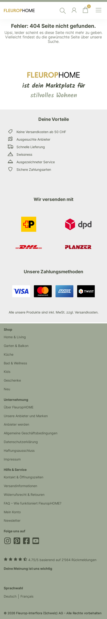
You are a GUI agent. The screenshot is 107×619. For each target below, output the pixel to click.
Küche (8, 354)
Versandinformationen (20, 486)
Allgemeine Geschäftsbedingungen (30, 433)
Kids (7, 372)
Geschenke (12, 380)
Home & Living (15, 337)
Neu (7, 389)
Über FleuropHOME (18, 407)
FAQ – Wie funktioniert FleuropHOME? (32, 503)
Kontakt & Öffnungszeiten (23, 477)
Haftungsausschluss (19, 450)
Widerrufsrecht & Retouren (24, 495)
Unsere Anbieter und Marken (26, 416)
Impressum (12, 459)
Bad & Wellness (15, 363)
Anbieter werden (16, 424)
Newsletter (12, 520)
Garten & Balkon (16, 346)
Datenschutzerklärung (21, 442)
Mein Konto (12, 512)
